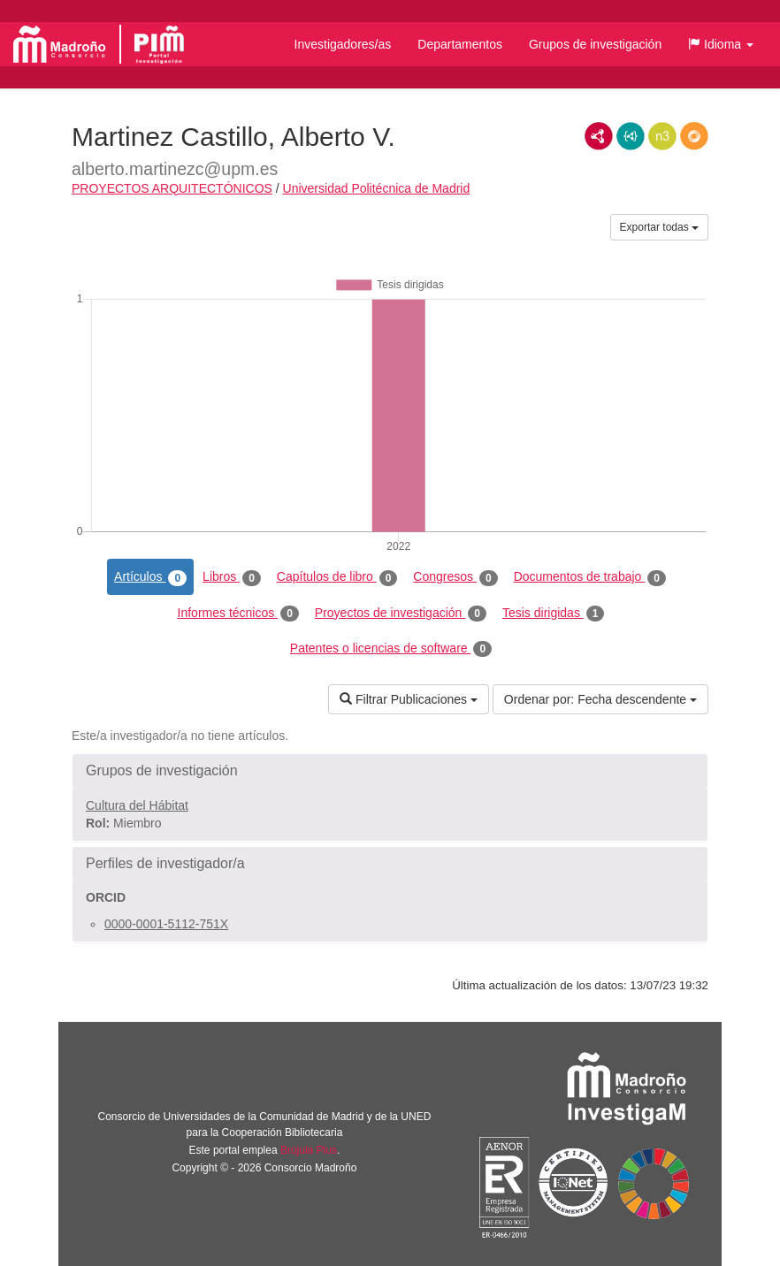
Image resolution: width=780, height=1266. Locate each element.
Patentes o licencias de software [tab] (391, 649)
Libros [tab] (232, 577)
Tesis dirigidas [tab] (553, 614)
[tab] (390, 771)
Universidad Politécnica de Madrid (376, 188)
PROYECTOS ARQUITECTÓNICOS (172, 188)
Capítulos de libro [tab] (337, 577)
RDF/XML (599, 136)
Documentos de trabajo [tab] (590, 577)
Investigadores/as (343, 44)
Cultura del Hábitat (137, 805)
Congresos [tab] (455, 577)
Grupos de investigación (595, 44)
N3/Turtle (662, 136)
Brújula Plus (308, 1150)
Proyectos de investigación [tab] (400, 614)
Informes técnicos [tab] (238, 614)
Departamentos (459, 44)
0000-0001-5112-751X (166, 924)
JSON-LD (630, 136)
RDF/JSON (694, 136)
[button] (721, 44)
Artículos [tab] (150, 577)
